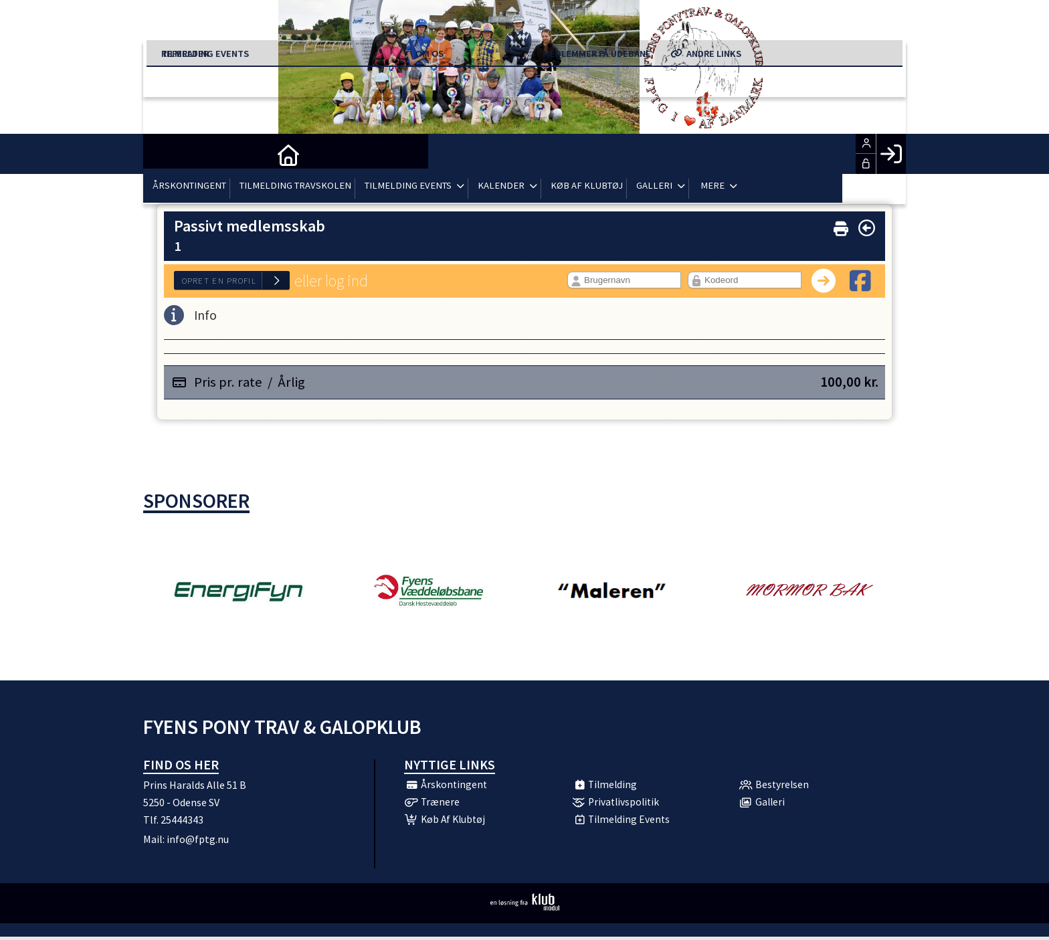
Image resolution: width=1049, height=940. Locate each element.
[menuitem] (163, 154)
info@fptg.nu (198, 839)
